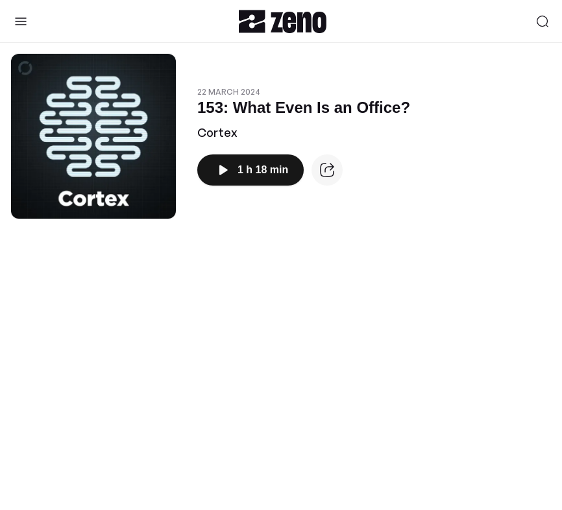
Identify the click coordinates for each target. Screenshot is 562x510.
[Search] (542, 21)
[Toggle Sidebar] (20, 21)
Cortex (217, 132)
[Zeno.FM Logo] (282, 21)
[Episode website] (327, 170)
